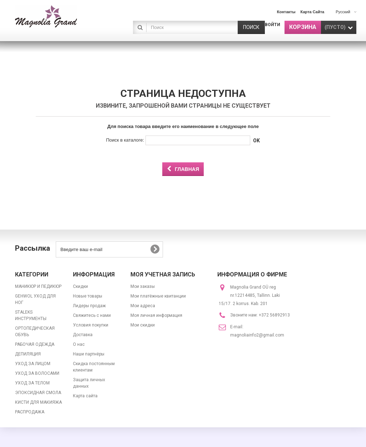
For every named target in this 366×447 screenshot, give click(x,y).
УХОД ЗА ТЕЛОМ (32, 382)
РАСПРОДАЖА (29, 411)
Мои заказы (142, 286)
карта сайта (313, 12)
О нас (79, 344)
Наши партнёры (88, 354)
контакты (286, 12)
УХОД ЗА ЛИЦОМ (32, 363)
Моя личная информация (156, 315)
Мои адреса (142, 305)
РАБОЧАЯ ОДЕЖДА (34, 344)
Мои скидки (142, 325)
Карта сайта (85, 395)
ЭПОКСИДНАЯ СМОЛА (38, 392)
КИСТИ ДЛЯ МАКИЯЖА (38, 402)
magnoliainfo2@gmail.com (257, 335)
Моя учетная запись (162, 274)
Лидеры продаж (89, 305)
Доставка (83, 334)
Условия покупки (90, 325)
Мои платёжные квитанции (158, 296)
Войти (272, 24)
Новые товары (87, 296)
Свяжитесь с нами (92, 315)
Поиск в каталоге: (125, 140)
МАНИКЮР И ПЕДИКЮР (38, 286)
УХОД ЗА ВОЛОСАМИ (37, 373)
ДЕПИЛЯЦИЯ (28, 354)
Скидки (80, 286)
